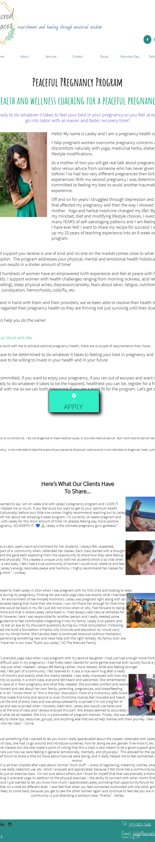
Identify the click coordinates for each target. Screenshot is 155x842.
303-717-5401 (140, 824)
